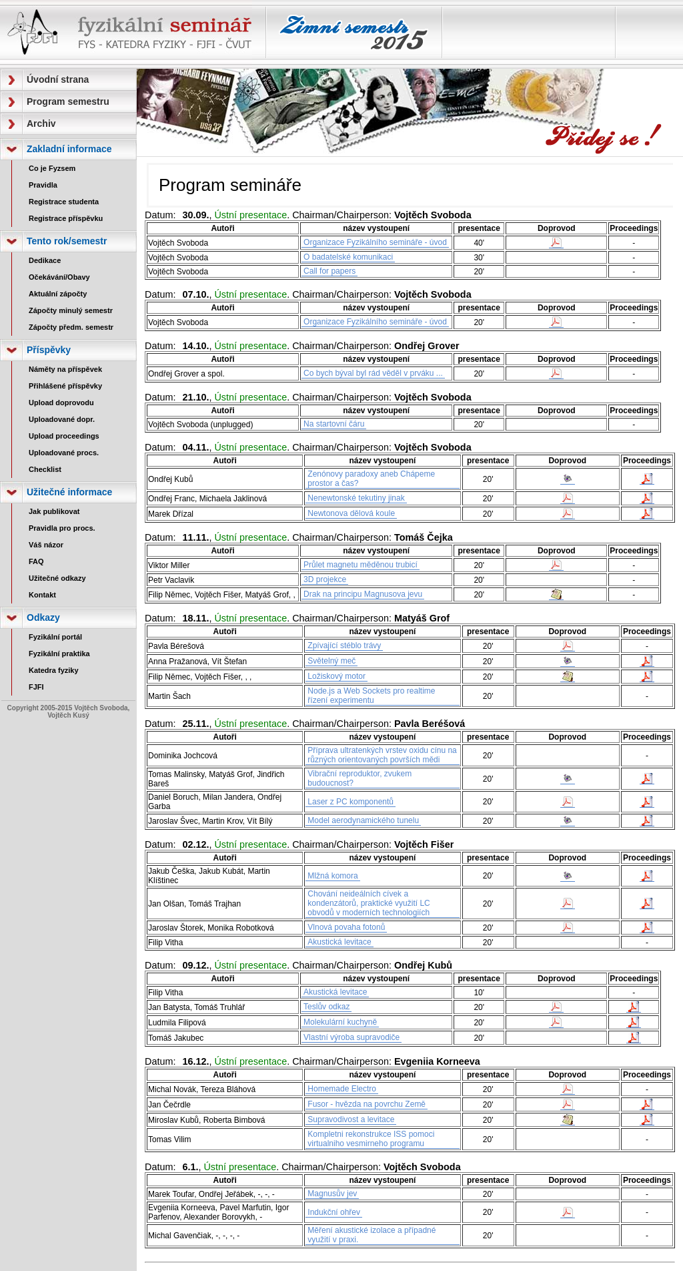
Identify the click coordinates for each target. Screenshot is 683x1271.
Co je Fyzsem (52, 168)
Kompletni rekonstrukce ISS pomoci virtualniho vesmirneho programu (370, 1138)
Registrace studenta (64, 202)
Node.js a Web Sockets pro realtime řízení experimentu (371, 695)
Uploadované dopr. (62, 419)
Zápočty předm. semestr (71, 327)
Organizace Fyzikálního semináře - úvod (375, 242)
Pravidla (43, 185)
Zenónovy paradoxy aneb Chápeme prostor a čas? (371, 478)
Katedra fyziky (54, 670)
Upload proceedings (64, 436)
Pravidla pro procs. (62, 528)
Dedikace (45, 260)
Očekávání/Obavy (59, 277)
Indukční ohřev (333, 1212)
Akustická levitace (339, 942)
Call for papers (329, 271)
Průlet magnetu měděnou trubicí (360, 564)
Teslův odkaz (326, 1006)
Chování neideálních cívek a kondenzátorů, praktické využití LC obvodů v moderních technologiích (368, 903)
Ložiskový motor (336, 676)
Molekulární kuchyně (340, 1022)
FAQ (36, 561)
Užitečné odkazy (57, 578)
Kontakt (42, 595)
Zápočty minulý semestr (71, 310)
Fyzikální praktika (59, 654)
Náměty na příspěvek (65, 369)
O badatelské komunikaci (348, 257)
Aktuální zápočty (58, 294)
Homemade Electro (341, 1088)
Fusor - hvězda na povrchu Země (366, 1104)
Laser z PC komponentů (350, 801)
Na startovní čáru (333, 424)
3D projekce (324, 579)
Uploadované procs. (64, 453)
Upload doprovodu (61, 403)
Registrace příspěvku (66, 218)
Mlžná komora (332, 875)
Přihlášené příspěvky (65, 386)
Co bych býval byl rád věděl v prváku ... (373, 373)
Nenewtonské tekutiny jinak (355, 498)
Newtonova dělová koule (351, 513)
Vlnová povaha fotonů (346, 927)
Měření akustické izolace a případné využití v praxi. (371, 1235)
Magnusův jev (332, 1193)
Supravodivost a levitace (350, 1119)
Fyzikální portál (55, 637)
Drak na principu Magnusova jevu (362, 594)
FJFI (36, 687)
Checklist (45, 469)
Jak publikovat (54, 511)
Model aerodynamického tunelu (363, 820)
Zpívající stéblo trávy (344, 645)
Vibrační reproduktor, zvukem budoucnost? (359, 778)
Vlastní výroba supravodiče (351, 1037)
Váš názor (46, 545)
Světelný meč (331, 661)
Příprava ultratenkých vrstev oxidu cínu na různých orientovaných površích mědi (381, 755)
